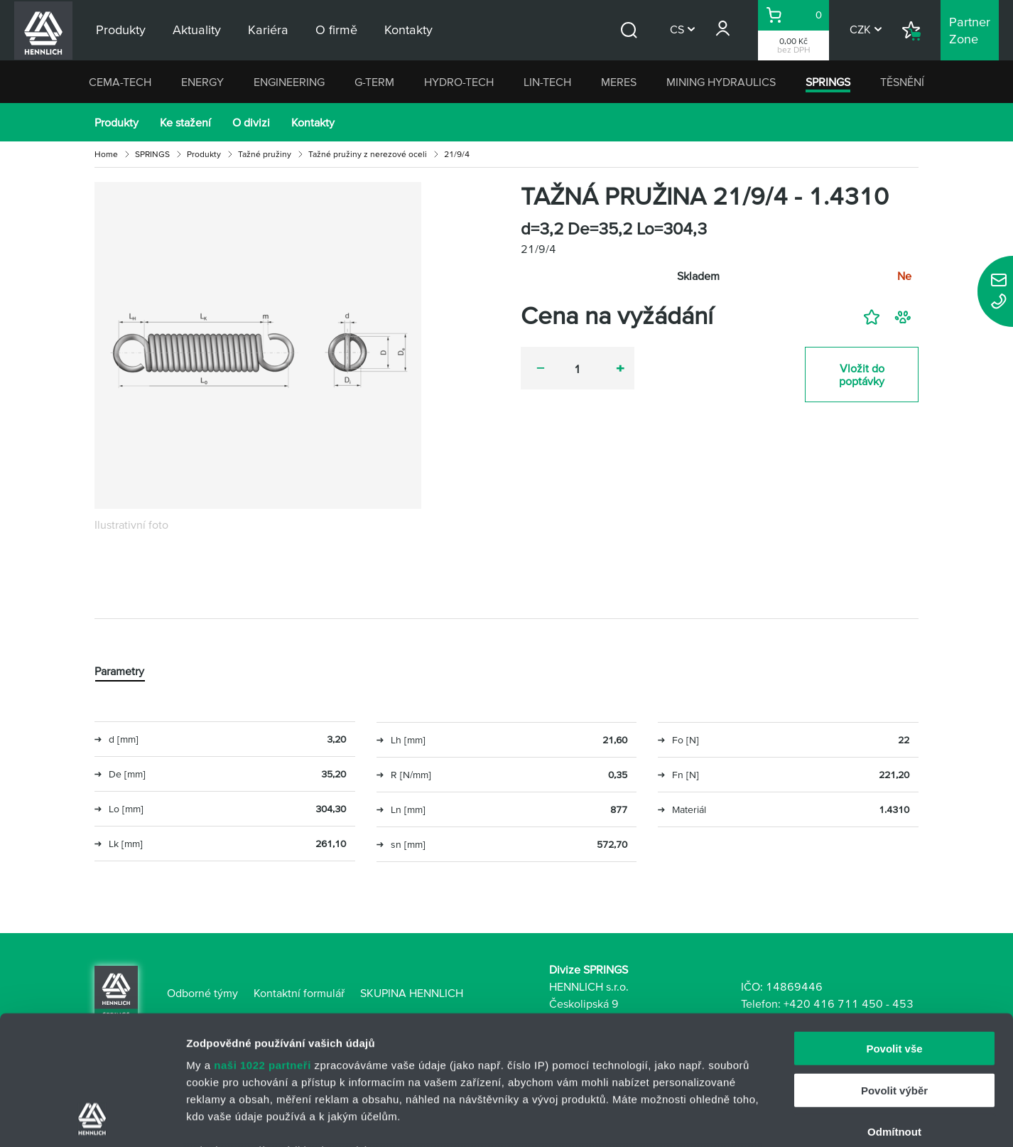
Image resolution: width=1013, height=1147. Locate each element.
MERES (618, 81)
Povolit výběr (894, 969)
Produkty (116, 122)
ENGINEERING (289, 81)
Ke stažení (185, 122)
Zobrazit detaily (751, 1119)
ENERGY (202, 81)
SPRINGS (828, 81)
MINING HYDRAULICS (721, 81)
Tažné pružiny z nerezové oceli (367, 153)
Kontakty (313, 122)
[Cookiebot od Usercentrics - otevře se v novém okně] (92, 1119)
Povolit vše (894, 928)
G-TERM (374, 81)
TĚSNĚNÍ (902, 81)
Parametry (119, 670)
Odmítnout (894, 1011)
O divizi (251, 122)
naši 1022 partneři (262, 944)
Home (106, 153)
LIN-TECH (547, 81)
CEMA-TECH (120, 81)
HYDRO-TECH (459, 81)
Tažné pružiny (264, 153)
